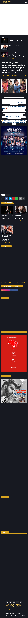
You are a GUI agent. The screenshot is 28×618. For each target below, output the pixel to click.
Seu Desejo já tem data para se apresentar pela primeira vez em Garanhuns (6, 238)
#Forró (9, 106)
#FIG (6, 117)
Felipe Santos (6, 615)
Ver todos (24, 202)
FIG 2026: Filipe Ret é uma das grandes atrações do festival (16, 39)
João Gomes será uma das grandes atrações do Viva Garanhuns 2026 (16, 47)
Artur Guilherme (15, 615)
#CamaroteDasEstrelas (16, 117)
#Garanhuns (14, 120)
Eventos (11, 60)
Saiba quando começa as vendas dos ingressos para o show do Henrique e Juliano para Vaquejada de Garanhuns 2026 (18, 55)
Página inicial (4, 60)
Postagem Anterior (6, 282)
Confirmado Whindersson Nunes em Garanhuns (20, 217)
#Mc (24, 106)
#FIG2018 (20, 103)
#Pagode (20, 106)
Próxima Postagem (21, 282)
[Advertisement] (14, 20)
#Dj (3, 108)
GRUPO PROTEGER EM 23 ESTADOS (11, 332)
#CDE (5, 120)
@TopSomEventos (17, 122)
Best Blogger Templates (17, 613)
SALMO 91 (23, 615)
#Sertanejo (14, 106)
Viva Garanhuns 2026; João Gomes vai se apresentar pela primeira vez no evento (7, 218)
